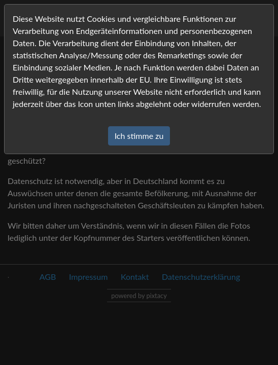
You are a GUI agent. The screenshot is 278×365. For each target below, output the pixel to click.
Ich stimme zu (139, 135)
